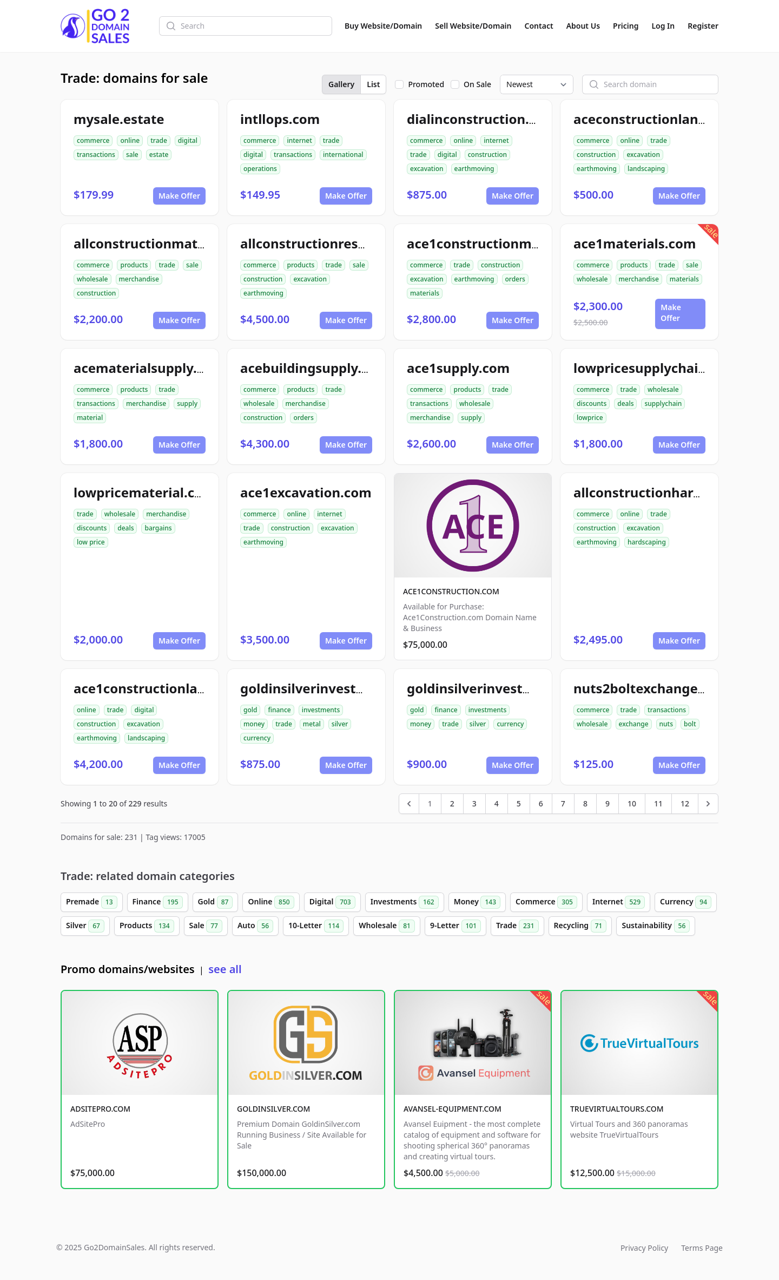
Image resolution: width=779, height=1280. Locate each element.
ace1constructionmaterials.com (509, 243)
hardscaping (647, 542)
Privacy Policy (644, 1248)
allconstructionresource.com (333, 243)
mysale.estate (119, 119)
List (373, 84)
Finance (158, 902)
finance (279, 709)
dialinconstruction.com (482, 119)
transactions (96, 154)
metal (312, 723)
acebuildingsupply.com (314, 368)
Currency (685, 902)
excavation (427, 168)
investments (321, 709)
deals (625, 403)
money (254, 723)
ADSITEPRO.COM (100, 1109)
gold (250, 709)
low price (91, 542)
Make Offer (179, 196)
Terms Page (702, 1248)
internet (299, 140)
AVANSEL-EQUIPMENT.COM (452, 1109)
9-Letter (455, 926)
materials (424, 293)
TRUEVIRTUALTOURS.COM (617, 1109)
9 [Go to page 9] (607, 803)
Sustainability (656, 926)
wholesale (92, 279)
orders (515, 279)
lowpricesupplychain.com (655, 368)
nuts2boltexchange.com (651, 688)
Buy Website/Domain (383, 26)
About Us (583, 26)
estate (159, 154)
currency (256, 738)
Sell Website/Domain (473, 26)
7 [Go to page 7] (563, 803)
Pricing (625, 26)
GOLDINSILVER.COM (273, 1109)
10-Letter (316, 926)
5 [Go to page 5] (519, 803)
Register (703, 26)
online (130, 140)
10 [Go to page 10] (632, 803)
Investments (405, 902)
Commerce (546, 902)
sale (132, 154)
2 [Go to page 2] (452, 803)
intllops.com (280, 119)
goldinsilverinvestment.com (497, 688)
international (343, 154)
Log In (663, 26)
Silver (85, 926)
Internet (618, 902)
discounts (591, 403)
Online (271, 902)
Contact (539, 26)
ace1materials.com (634, 243)
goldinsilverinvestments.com (334, 688)
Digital (332, 902)
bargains (157, 528)
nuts (666, 723)
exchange (634, 723)
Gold (215, 902)
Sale (205, 926)
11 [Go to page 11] (658, 803)
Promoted (426, 84)
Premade (91, 902)
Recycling (580, 926)
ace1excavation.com (306, 492)
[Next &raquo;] (708, 803)
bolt (690, 723)
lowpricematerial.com (144, 492)
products (134, 265)
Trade (517, 926)
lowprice (590, 417)
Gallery (341, 84)
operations (260, 168)
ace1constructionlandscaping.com (184, 688)
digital (187, 140)
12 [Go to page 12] (685, 803)
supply (187, 403)
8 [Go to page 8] (585, 803)
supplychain (663, 403)
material (90, 417)
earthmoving (474, 168)
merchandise (139, 279)
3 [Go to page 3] (474, 803)
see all (224, 969)
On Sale (477, 84)
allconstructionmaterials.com (169, 243)
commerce (93, 140)
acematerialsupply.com (149, 368)
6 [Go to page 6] (541, 803)
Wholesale (387, 926)
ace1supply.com (458, 368)
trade (158, 140)
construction (487, 154)
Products (147, 926)
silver (340, 723)
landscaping (646, 168)
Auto (255, 926)
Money (477, 902)
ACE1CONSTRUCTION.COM (451, 591)
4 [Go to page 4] (496, 803)
